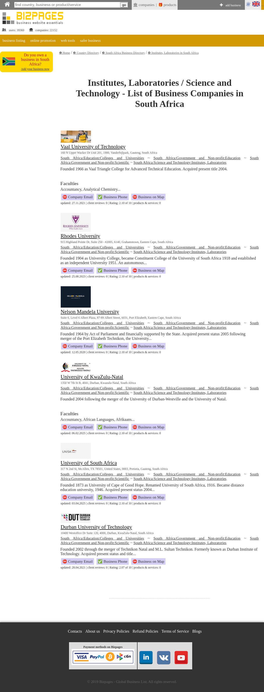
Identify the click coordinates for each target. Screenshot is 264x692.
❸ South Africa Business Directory (123, 53)
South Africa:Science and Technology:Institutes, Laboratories (180, 162)
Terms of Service (175, 631)
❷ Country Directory (86, 53)
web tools (68, 40)
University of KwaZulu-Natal (92, 377)
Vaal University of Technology (93, 147)
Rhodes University (80, 236)
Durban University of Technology (96, 527)
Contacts (75, 631)
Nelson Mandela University (90, 312)
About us (92, 631)
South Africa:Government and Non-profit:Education (196, 158)
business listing (14, 40)
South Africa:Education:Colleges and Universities (102, 158)
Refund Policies (145, 631)
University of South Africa (89, 463)
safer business (90, 40)
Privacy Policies (116, 631)
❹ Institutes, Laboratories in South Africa (173, 53)
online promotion (43, 40)
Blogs (197, 631)
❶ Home (64, 53)
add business (233, 5)
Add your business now (35, 69)
